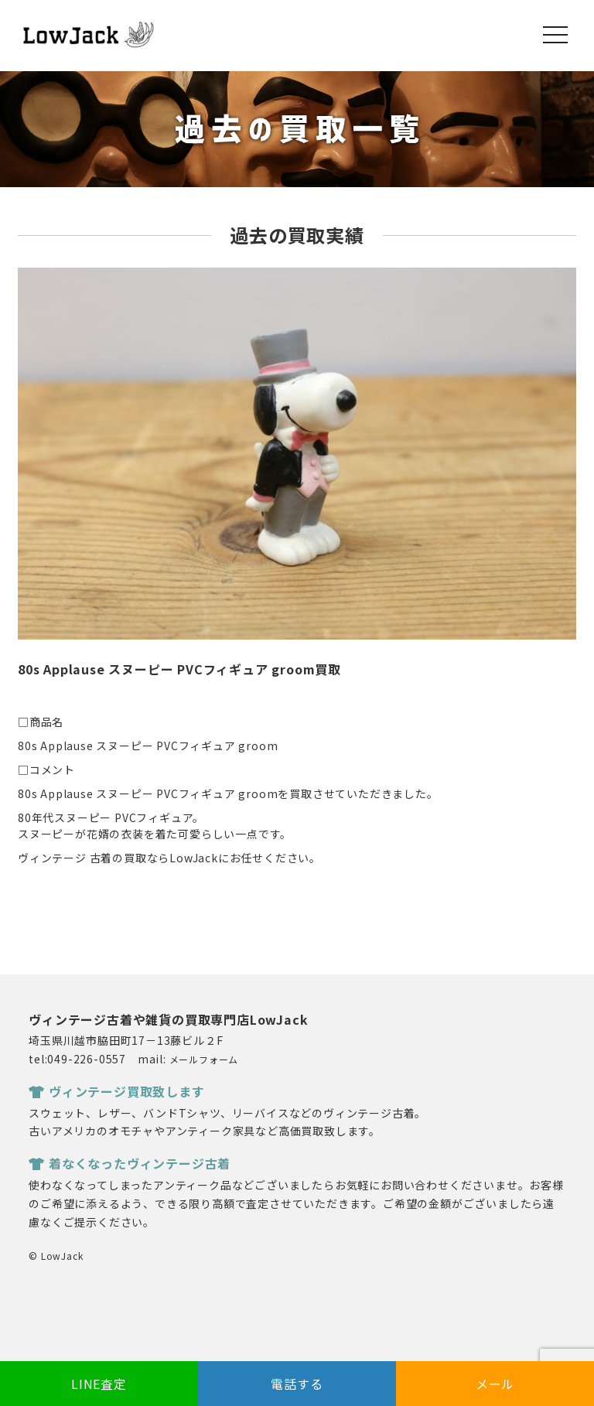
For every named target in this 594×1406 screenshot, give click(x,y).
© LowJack (56, 1255)
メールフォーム (204, 1059)
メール (495, 1383)
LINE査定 (99, 1383)
